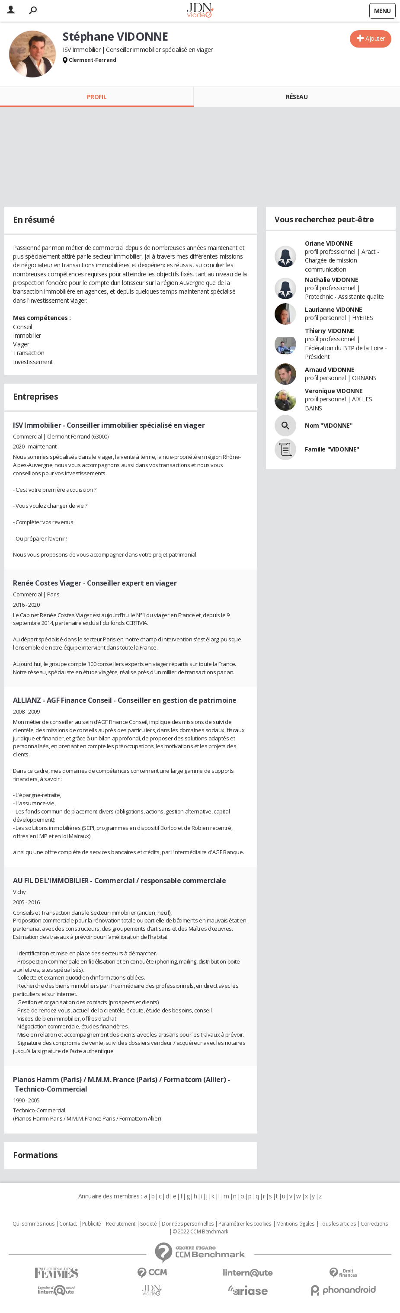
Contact (68, 1224)
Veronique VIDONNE (334, 391)
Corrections (374, 1224)
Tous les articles (338, 1224)
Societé (148, 1224)
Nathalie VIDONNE (331, 279)
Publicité (91, 1224)
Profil (96, 97)
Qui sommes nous (33, 1224)
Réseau (296, 97)
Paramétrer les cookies (244, 1224)
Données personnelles (188, 1224)
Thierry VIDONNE (329, 331)
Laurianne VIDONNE (333, 309)
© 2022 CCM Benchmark (200, 1232)
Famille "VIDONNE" (332, 449)
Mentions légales (295, 1224)
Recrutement (120, 1224)
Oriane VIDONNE (328, 243)
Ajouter (375, 38)
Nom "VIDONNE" (329, 425)
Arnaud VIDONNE (329, 369)
